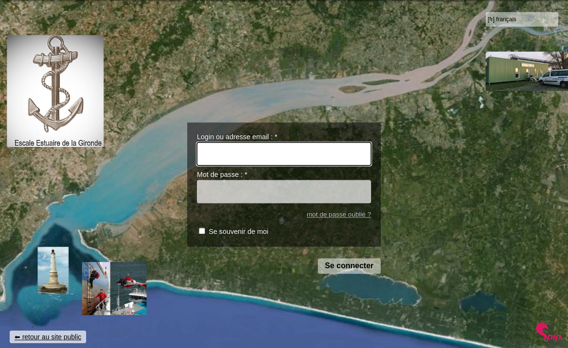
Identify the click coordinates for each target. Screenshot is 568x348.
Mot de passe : (222, 175)
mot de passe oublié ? (339, 214)
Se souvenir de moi (238, 232)
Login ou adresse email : (237, 137)
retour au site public (51, 337)
